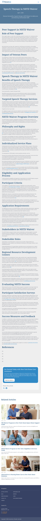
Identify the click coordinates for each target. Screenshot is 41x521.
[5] (15, 261)
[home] (6, 2)
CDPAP (14, 496)
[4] (2, 133)
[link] (20, 416)
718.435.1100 (4, 511)
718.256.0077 (4, 513)
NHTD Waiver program (17, 498)
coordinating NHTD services (8, 73)
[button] (38, 2)
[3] (29, 106)
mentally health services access (10, 344)
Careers (2, 500)
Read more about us (9, 380)
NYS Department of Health (14, 186)
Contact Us (3, 498)
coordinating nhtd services (7, 113)
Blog (2, 493)
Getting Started (4, 491)
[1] (10, 62)
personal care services (20, 73)
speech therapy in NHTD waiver (22, 163)
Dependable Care (16, 491)
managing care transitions (30, 112)
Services (15, 493)
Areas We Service (4, 496)
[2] (16, 89)
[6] (10, 267)
